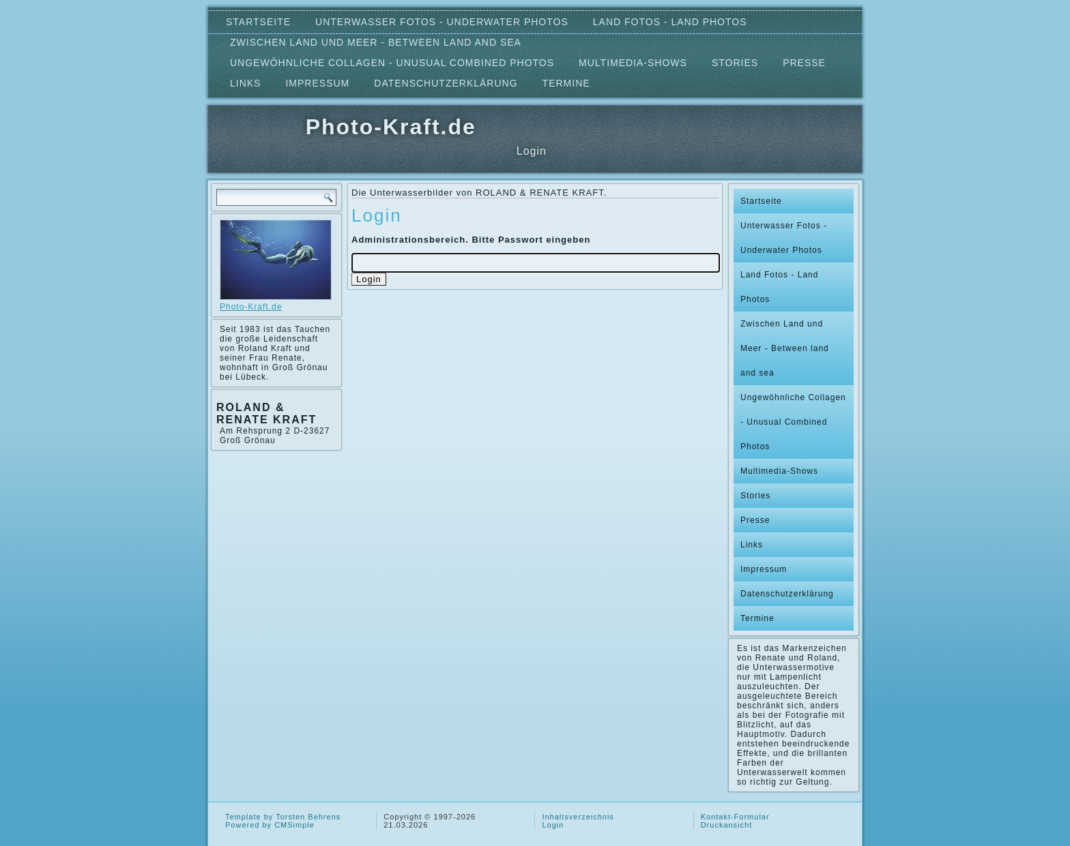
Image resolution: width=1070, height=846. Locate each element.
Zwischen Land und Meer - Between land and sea (375, 42)
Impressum (317, 83)
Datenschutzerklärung (445, 83)
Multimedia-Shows (633, 62)
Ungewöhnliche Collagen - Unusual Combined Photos (392, 62)
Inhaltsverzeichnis (577, 817)
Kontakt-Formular (735, 817)
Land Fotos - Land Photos (670, 21)
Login (553, 825)
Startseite (258, 21)
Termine (566, 83)
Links (245, 83)
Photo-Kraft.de (391, 127)
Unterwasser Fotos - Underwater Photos (441, 21)
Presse (804, 62)
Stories (735, 62)
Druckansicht (727, 825)
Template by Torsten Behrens (283, 817)
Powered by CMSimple (270, 825)
